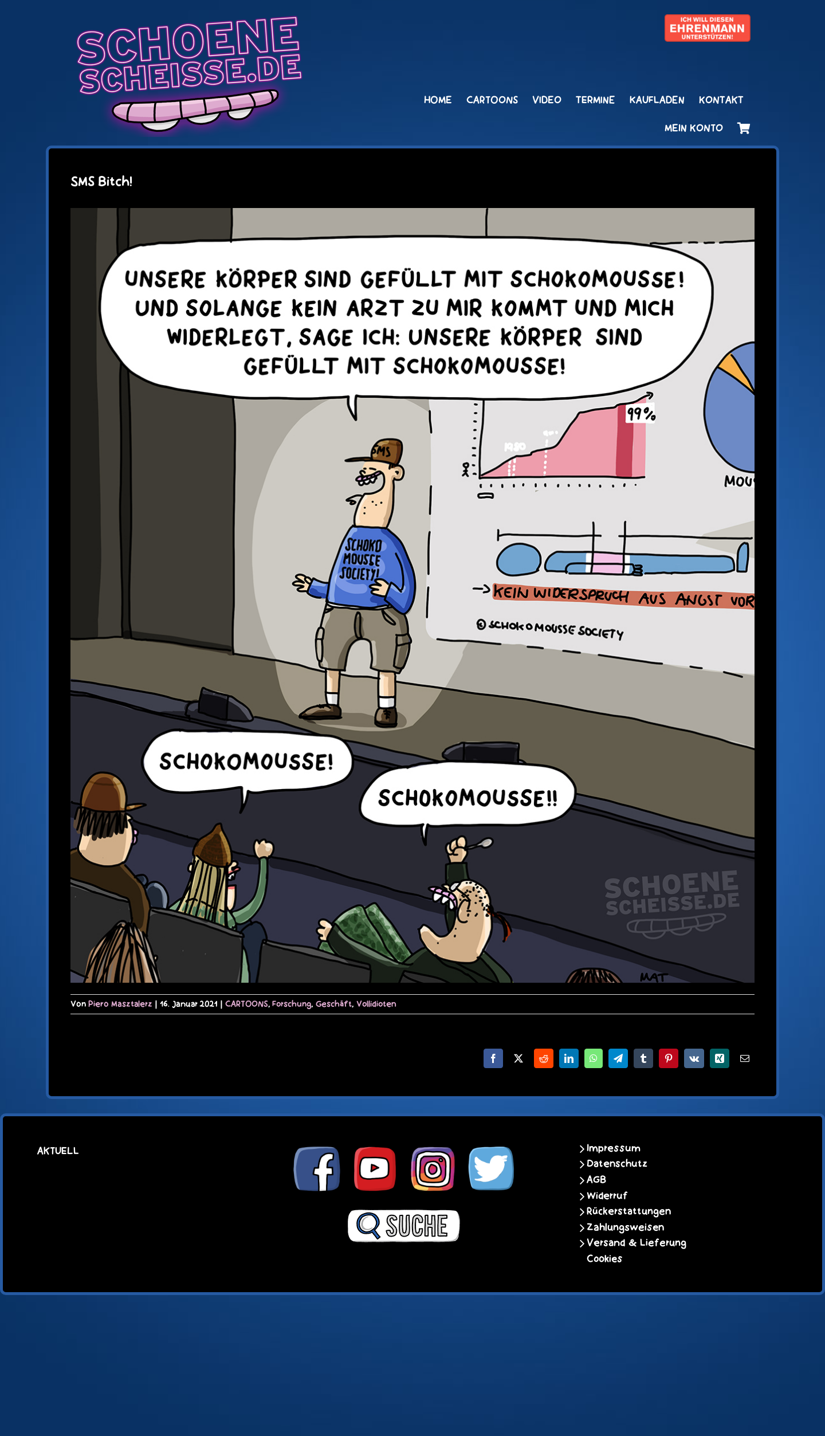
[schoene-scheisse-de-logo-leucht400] (189, 21)
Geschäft (334, 1004)
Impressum (614, 1148)
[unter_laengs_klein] (708, 21)
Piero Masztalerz (120, 1004)
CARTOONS (246, 1004)
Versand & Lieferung (636, 1243)
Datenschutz (617, 1164)
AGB (596, 1180)
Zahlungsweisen (625, 1227)
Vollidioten (376, 1004)
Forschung (291, 1004)
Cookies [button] (605, 1259)
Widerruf (607, 1196)
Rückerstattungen (629, 1211)
